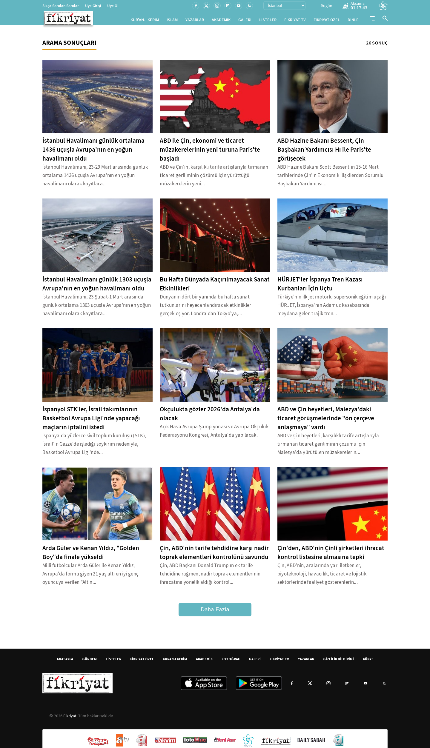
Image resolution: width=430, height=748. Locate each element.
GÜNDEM (89, 661)
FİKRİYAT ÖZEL (327, 21)
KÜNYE (368, 661)
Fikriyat (69, 718)
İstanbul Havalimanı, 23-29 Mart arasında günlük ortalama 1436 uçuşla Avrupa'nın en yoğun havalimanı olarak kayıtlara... (95, 177)
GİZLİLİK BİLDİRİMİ (338, 661)
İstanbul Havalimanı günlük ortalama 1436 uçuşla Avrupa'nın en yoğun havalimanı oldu (93, 152)
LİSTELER (268, 21)
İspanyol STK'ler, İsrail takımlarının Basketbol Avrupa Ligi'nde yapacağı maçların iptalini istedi (91, 420)
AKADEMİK (221, 21)
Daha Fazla (215, 612)
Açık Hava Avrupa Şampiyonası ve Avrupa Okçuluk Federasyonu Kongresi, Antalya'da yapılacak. (214, 433)
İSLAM (172, 21)
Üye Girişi (93, 5)
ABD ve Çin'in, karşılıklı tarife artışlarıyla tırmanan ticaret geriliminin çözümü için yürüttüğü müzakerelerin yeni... (214, 177)
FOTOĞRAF (231, 661)
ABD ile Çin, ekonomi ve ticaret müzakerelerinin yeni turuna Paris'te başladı (210, 152)
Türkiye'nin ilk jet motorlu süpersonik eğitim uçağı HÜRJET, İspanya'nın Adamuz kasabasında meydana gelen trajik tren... (331, 307)
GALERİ (244, 21)
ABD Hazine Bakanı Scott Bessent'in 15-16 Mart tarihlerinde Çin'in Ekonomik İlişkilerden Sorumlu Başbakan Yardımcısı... (330, 177)
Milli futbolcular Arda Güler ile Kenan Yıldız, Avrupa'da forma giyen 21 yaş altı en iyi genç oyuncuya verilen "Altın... (90, 576)
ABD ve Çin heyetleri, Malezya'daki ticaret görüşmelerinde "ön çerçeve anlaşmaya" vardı (325, 420)
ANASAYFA (65, 661)
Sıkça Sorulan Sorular (60, 5)
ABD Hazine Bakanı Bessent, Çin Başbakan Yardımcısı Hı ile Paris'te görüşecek (324, 152)
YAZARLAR (194, 21)
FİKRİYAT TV (295, 21)
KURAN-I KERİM (175, 661)
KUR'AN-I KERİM (144, 21)
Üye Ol (113, 5)
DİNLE (353, 21)
